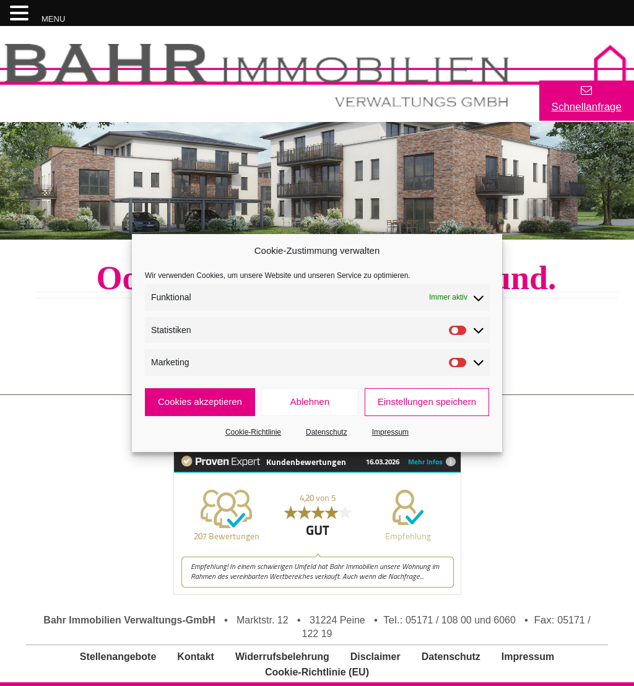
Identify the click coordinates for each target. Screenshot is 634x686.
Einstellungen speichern (427, 401)
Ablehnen (309, 401)
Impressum (390, 432)
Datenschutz (326, 432)
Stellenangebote (118, 656)
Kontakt (195, 656)
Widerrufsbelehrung (282, 656)
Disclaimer (375, 656)
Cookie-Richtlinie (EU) (317, 672)
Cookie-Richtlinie (253, 432)
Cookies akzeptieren (200, 401)
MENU (53, 19)
